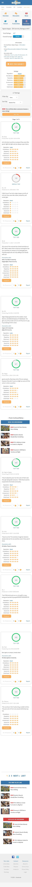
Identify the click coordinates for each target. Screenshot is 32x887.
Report (28, 168)
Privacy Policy (25, 869)
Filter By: (5, 96)
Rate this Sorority (16, 64)
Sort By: (4, 101)
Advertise (15, 864)
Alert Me (16, 114)
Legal (25, 872)
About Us (25, 864)
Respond (6, 163)
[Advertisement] (16, 754)
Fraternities (6, 866)
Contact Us (16, 869)
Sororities (6, 869)
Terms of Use (25, 866)
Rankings (6, 872)
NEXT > (16, 775)
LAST (23, 775)
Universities (6, 864)
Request (16, 866)
